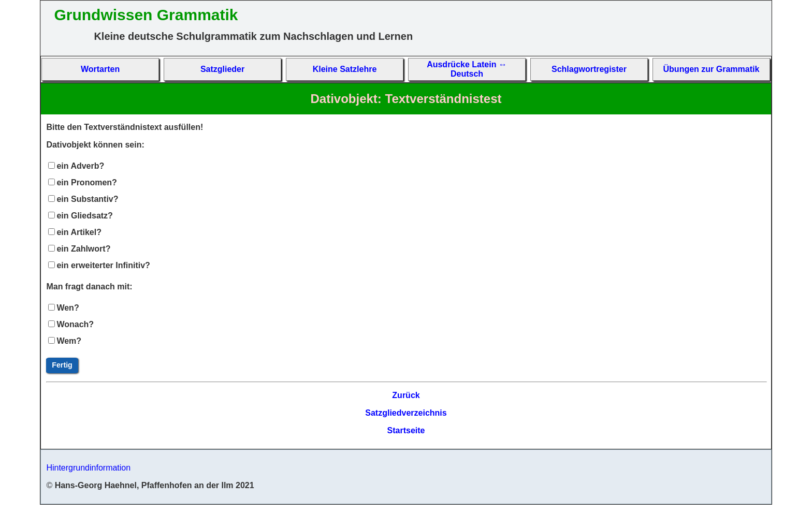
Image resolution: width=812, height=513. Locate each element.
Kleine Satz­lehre (345, 69)
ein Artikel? (79, 232)
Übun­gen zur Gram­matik (711, 69)
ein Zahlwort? (83, 248)
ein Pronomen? (86, 182)
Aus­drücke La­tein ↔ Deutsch (467, 69)
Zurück (405, 395)
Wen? (67, 307)
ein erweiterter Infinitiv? (103, 265)
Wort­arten (100, 69)
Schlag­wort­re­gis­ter (589, 69)
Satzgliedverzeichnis (405, 412)
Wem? (68, 340)
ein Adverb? (80, 166)
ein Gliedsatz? (84, 215)
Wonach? (75, 324)
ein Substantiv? (87, 199)
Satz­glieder (222, 69)
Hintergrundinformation (88, 467)
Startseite (406, 430)
